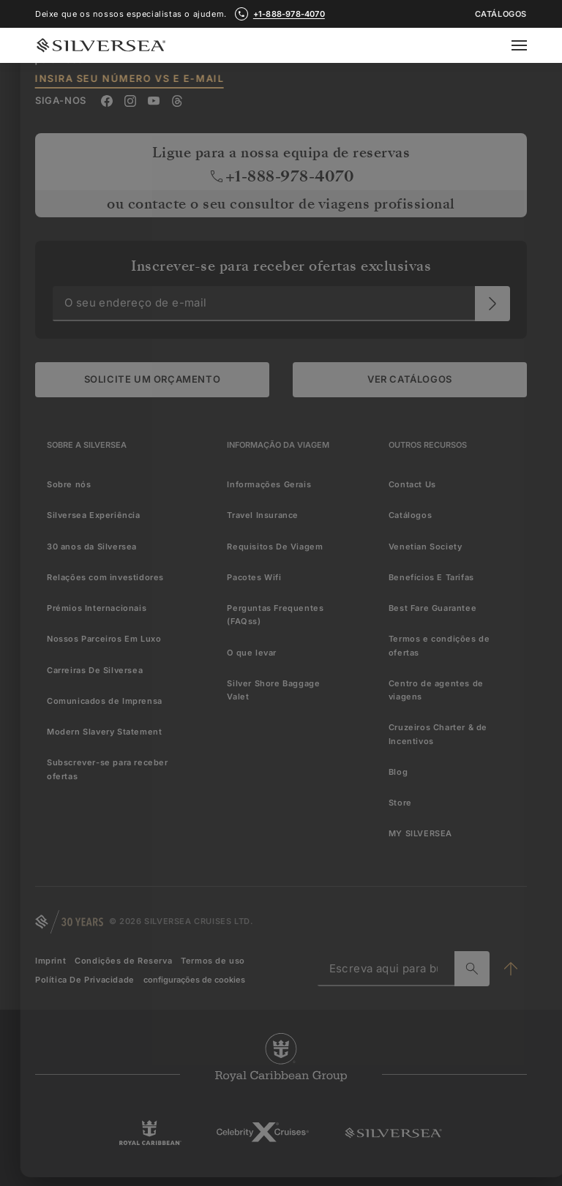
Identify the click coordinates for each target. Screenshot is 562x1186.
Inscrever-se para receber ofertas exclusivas (281, 266)
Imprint (50, 961)
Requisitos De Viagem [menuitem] (275, 546)
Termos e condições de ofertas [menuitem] (439, 645)
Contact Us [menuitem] (412, 484)
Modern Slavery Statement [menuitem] (104, 732)
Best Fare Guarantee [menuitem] (432, 608)
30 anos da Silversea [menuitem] (92, 546)
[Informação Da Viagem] (278, 444)
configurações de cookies (194, 980)
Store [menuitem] (400, 802)
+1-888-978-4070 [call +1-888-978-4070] (289, 14)
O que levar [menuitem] (252, 653)
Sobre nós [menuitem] (69, 484)
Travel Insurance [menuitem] (263, 515)
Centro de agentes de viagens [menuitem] (436, 690)
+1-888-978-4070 (281, 176)
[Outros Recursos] (428, 444)
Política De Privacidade (85, 980)
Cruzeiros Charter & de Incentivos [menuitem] (438, 734)
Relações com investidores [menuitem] (105, 577)
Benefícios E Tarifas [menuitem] (431, 577)
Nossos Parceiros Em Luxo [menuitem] (104, 639)
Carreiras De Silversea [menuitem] (95, 670)
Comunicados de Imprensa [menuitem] (104, 701)
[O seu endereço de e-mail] (492, 303)
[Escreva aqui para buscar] (472, 968)
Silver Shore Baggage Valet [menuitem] (273, 690)
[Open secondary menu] (528, 45)
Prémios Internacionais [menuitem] (96, 608)
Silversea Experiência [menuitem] (93, 515)
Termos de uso (213, 961)
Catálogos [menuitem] (410, 515)
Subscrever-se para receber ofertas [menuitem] (107, 769)
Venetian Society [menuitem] (425, 546)
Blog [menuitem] (398, 772)
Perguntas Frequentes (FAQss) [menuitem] (275, 614)
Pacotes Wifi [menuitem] (254, 577)
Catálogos (501, 14)
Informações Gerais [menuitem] (269, 484)
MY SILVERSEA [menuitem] (420, 833)
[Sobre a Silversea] (86, 444)
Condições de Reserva (123, 961)
